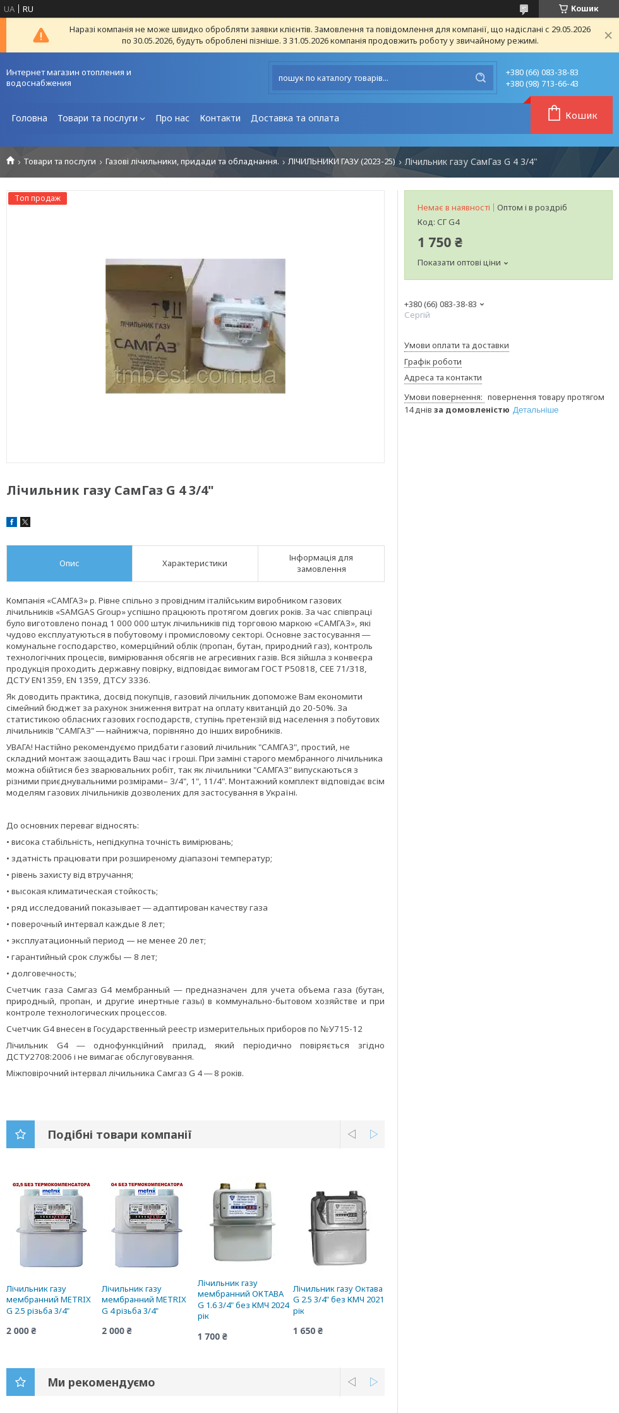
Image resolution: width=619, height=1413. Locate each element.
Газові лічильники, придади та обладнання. (192, 161)
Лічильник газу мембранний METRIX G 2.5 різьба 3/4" (48, 1299)
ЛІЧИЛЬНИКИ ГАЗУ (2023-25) (341, 161)
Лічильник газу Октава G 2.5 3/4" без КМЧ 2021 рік (338, 1299)
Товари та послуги (97, 118)
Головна (29, 118)
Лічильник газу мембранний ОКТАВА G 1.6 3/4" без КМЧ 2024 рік (243, 1299)
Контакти (220, 118)
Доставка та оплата (295, 118)
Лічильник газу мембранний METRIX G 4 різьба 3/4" (144, 1299)
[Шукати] (480, 77)
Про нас (172, 118)
